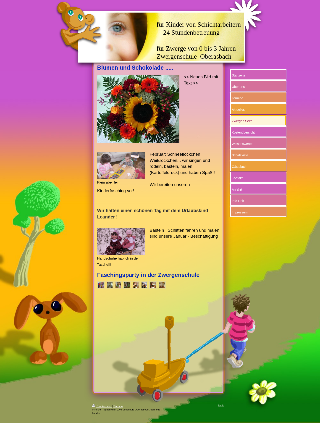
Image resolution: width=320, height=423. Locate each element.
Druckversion (102, 406)
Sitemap (118, 406)
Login (221, 405)
